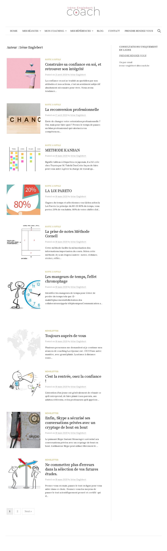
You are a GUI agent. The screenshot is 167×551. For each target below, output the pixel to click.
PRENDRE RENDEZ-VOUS (132, 55)
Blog (100, 30)
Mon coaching (54, 30)
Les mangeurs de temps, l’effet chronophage (71, 282)
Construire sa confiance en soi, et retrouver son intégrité (73, 67)
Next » (28, 518)
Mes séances (30, 30)
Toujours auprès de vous (65, 341)
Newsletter (51, 336)
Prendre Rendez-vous (139, 30)
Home (13, 30)
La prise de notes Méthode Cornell (67, 237)
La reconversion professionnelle (72, 109)
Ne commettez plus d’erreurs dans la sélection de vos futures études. (71, 477)
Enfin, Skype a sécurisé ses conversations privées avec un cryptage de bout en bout (70, 429)
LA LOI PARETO (58, 193)
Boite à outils (53, 59)
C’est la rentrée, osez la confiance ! (73, 385)
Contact (114, 30)
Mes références (80, 30)
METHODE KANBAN (62, 151)
